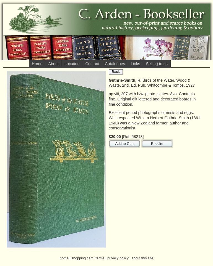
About (53, 64)
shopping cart (82, 258)
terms (100, 258)
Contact (92, 64)
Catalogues (115, 64)
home (64, 258)
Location (71, 64)
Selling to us (156, 64)
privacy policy (118, 258)
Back (116, 72)
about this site (142, 258)
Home (37, 64)
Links (135, 64)
